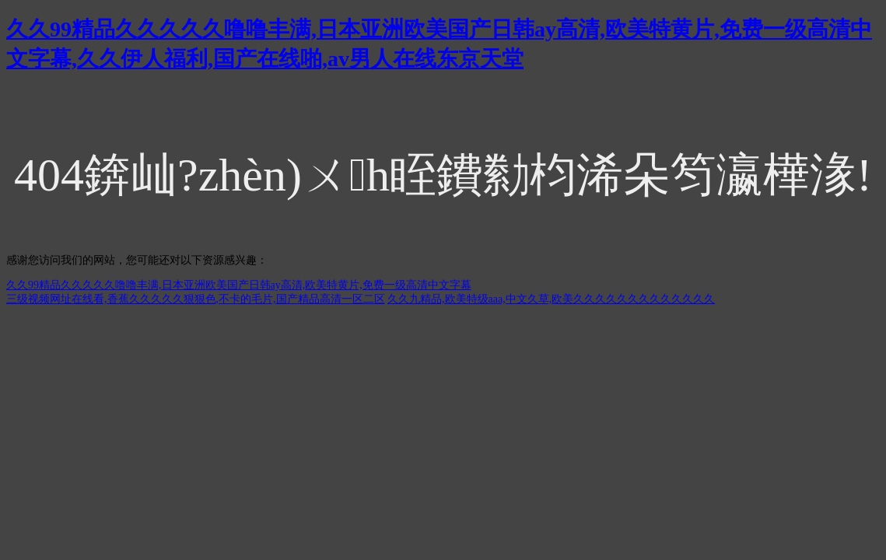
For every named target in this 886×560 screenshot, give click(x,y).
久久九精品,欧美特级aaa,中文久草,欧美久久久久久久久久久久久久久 (551, 299)
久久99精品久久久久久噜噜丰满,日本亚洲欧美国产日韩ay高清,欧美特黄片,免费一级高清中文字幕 (238, 285)
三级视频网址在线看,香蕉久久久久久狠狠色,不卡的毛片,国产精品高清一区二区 (195, 299)
